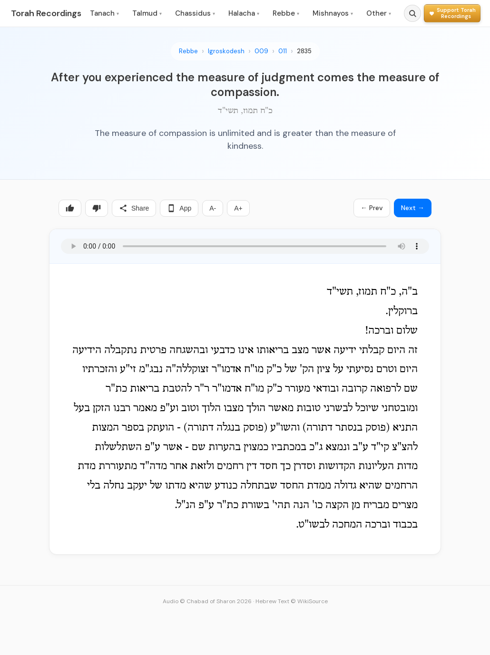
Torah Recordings (46, 13)
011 (282, 51)
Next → (412, 207)
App (179, 208)
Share (134, 208)
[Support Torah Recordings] (452, 13)
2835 (304, 51)
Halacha (243, 13)
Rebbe (286, 13)
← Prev (372, 207)
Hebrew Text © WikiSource (291, 601)
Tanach (104, 13)
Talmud (147, 13)
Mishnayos (333, 13)
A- (212, 208)
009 (261, 51)
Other (378, 13)
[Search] (412, 13)
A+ (238, 208)
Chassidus (195, 13)
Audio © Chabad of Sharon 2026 (207, 601)
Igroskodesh (226, 51)
